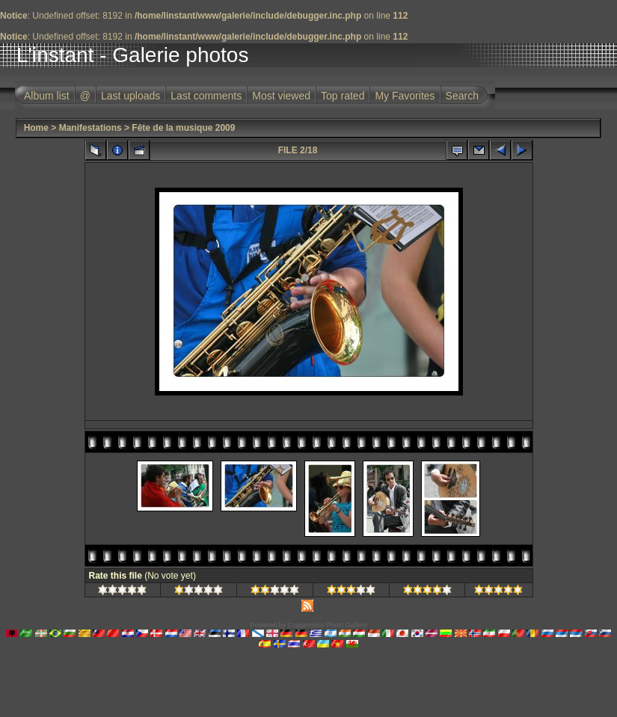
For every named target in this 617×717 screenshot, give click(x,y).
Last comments (206, 96)
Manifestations (90, 128)
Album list (47, 96)
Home (36, 128)
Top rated (342, 96)
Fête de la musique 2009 (183, 128)
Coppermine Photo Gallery (326, 625)
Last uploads (130, 96)
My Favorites (405, 96)
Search (462, 96)
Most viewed (281, 96)
